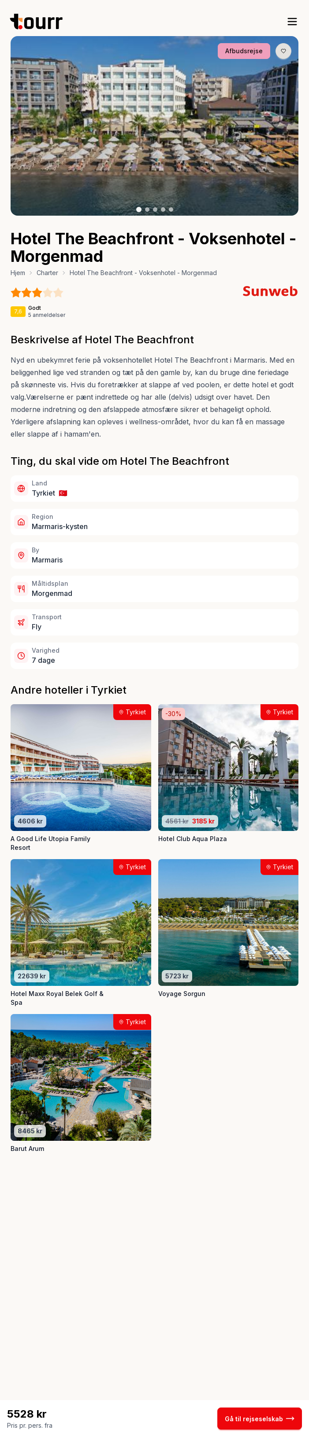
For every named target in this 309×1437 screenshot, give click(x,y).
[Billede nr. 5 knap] (171, 209)
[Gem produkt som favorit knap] (283, 51)
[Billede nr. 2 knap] (147, 209)
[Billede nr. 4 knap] (163, 209)
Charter (47, 272)
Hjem (18, 272)
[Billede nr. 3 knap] (155, 209)
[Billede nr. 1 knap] (138, 209)
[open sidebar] (292, 21)
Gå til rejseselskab (259, 1418)
